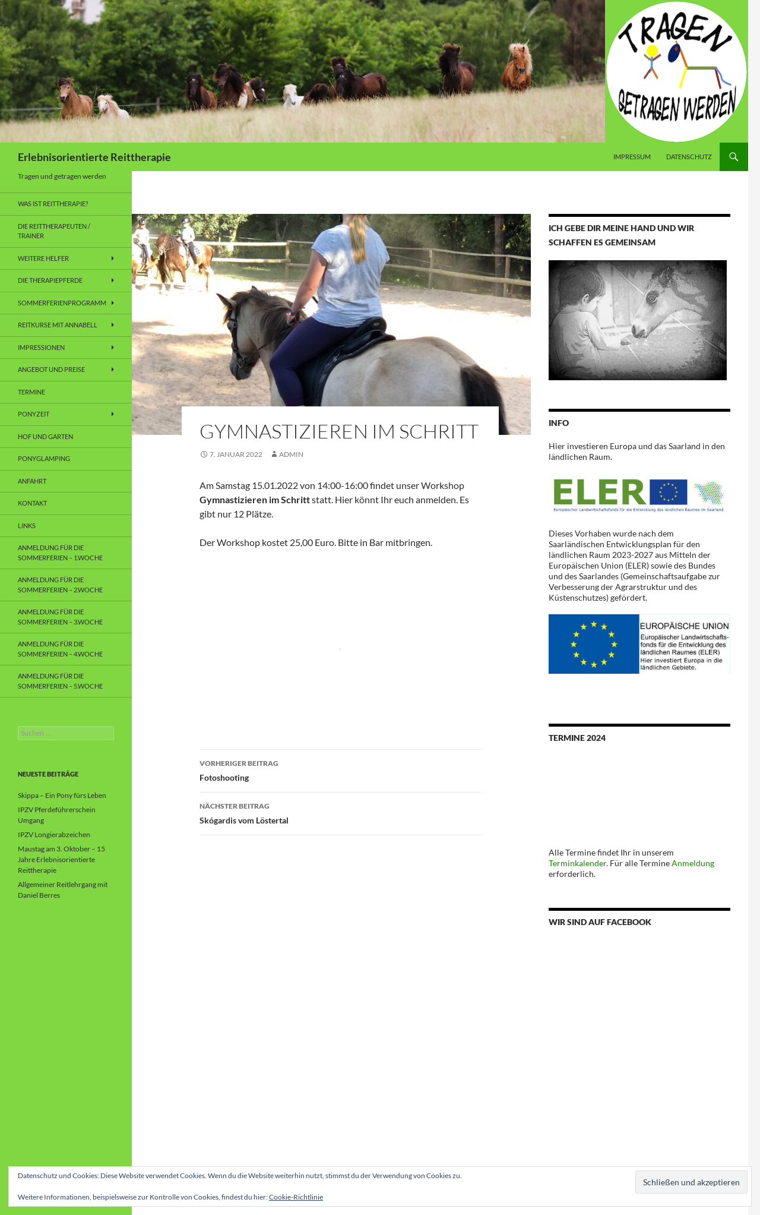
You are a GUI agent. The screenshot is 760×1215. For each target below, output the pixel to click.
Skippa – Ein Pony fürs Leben (62, 795)
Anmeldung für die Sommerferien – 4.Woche (60, 649)
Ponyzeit (33, 414)
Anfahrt (32, 481)
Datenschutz (689, 156)
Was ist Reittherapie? (53, 203)
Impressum (632, 156)
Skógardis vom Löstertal (340, 812)
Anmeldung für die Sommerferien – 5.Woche (60, 681)
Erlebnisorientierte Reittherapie (94, 156)
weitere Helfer (43, 258)
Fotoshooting (340, 769)
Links (27, 525)
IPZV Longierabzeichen (54, 834)
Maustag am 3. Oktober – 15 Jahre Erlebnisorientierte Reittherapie (61, 859)
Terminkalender (577, 863)
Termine (31, 392)
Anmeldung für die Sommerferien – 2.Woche (60, 585)
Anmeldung (693, 863)
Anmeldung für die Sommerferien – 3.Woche (60, 617)
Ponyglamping (44, 458)
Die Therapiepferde (50, 280)
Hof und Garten (45, 436)
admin (291, 454)
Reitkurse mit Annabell (57, 325)
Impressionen (41, 347)
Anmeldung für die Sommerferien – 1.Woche (60, 552)
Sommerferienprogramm (62, 303)
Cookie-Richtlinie (296, 1196)
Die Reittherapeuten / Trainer (54, 231)
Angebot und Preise (51, 369)
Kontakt (32, 503)
